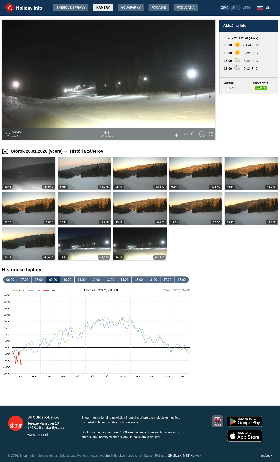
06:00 (10, 279)
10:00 (67, 279)
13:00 (110, 279)
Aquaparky (131, 7)
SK (268, 7)
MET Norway (192, 455)
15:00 (139, 279)
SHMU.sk (174, 455)
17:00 (167, 279)
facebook (265, 455)
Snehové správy (70, 7)
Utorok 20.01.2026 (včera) (39, 151)
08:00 (39, 279)
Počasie (159, 7)
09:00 (53, 279)
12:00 (96, 279)
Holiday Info (19, 5)
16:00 (153, 279)
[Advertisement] (248, 117)
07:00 (24, 279)
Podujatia (185, 7)
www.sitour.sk (38, 435)
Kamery (103, 7)
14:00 (124, 279)
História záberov (86, 151)
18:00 (182, 279)
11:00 (82, 279)
